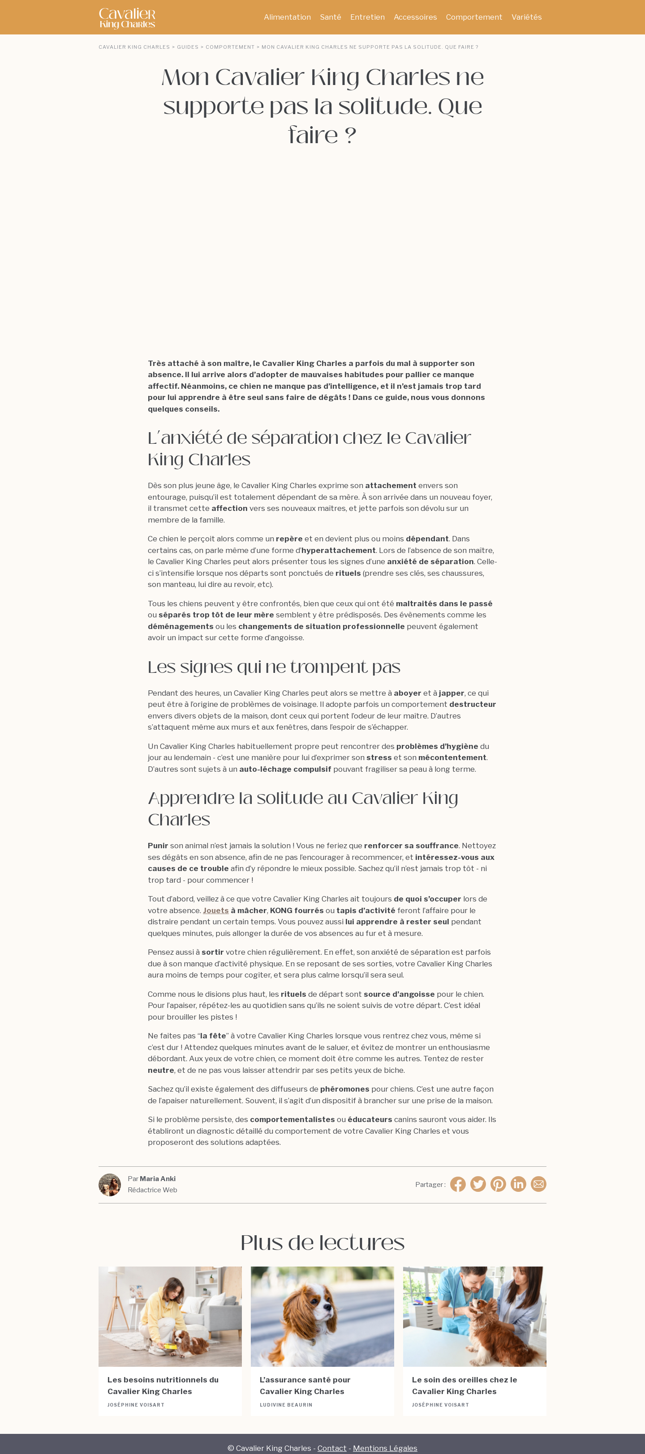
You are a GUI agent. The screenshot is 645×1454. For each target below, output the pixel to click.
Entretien (367, 17)
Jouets (216, 901)
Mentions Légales (385, 1439)
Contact (332, 1439)
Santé (330, 17)
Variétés (527, 17)
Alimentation (287, 17)
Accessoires (415, 17)
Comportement (474, 17)
